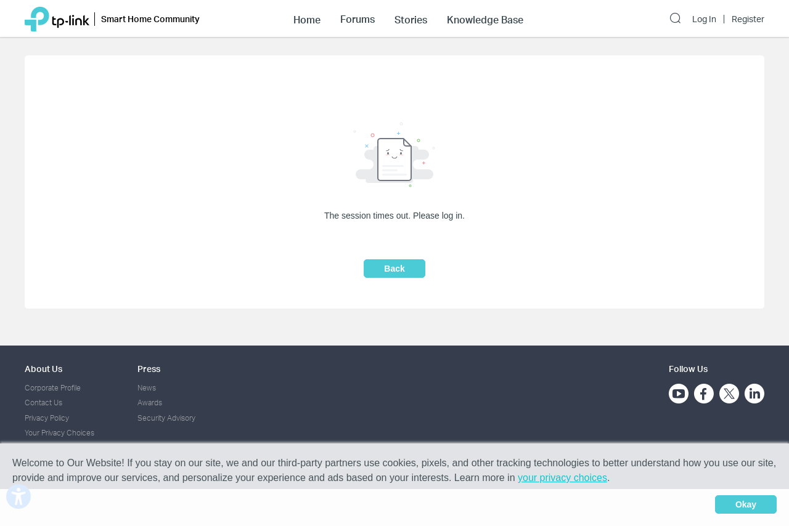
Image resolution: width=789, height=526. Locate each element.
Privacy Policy (47, 418)
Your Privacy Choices (59, 432)
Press (148, 368)
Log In (704, 19)
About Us (43, 368)
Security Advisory (166, 418)
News (146, 387)
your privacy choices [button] (562, 477)
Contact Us (43, 402)
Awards (149, 402)
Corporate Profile (53, 387)
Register (748, 19)
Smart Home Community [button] (150, 19)
